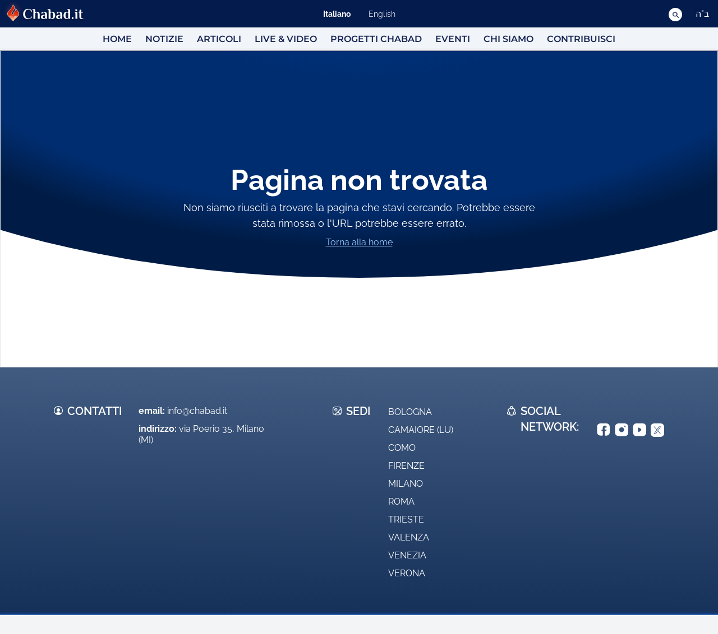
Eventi (452, 39)
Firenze (406, 465)
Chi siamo (508, 39)
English (382, 14)
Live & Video (286, 39)
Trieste (406, 519)
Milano (405, 483)
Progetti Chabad (376, 39)
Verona (406, 573)
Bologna (410, 412)
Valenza (408, 537)
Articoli (219, 39)
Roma (401, 501)
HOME (117, 39)
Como (402, 447)
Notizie (164, 39)
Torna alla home (359, 242)
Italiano (337, 14)
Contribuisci (581, 39)
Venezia (407, 555)
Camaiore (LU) (420, 430)
